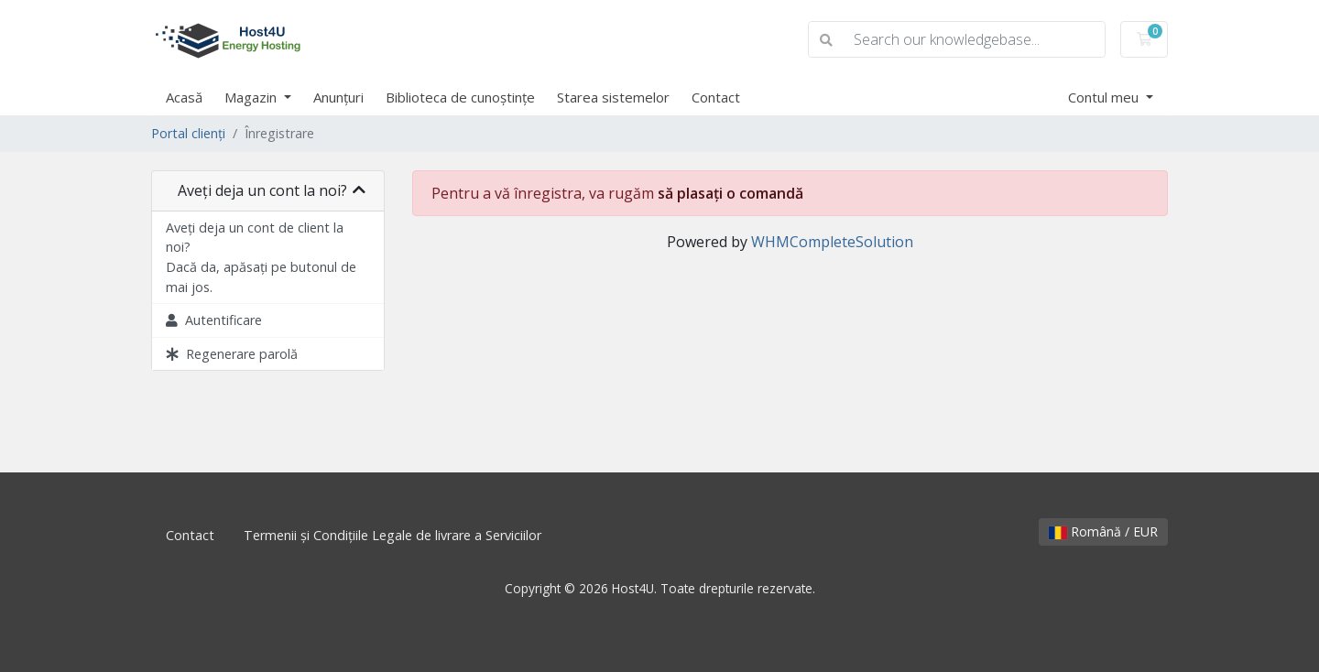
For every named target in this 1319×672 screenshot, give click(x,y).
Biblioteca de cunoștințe (460, 97)
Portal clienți (188, 133)
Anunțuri (338, 97)
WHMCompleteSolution (832, 242)
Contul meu (1105, 97)
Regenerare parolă (232, 354)
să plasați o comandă (730, 193)
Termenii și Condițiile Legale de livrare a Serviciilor (392, 535)
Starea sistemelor (613, 97)
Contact (716, 97)
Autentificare (214, 320)
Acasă (184, 97)
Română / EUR (1103, 531)
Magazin (252, 97)
